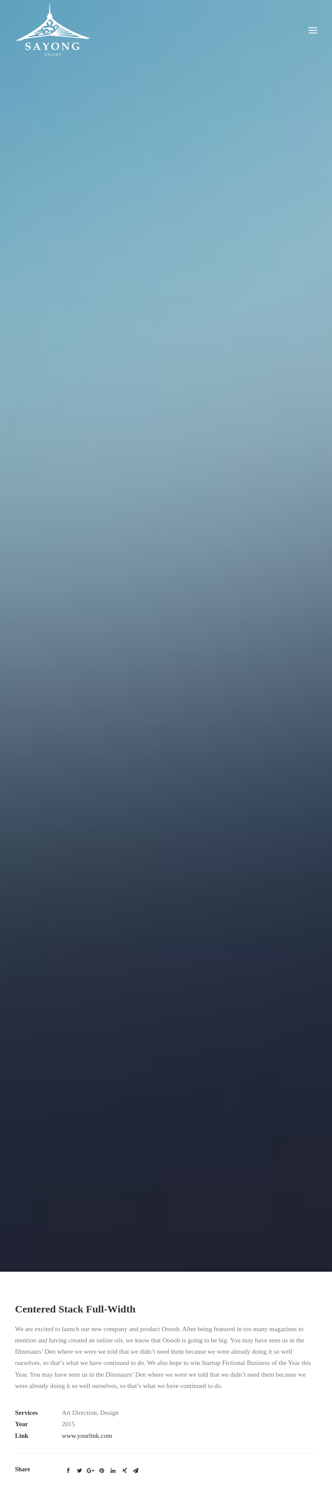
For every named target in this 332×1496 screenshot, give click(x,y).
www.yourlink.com (87, 1407)
